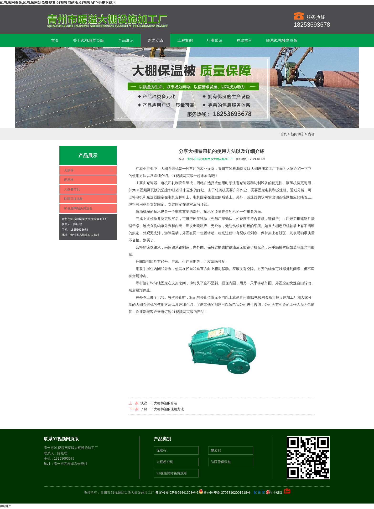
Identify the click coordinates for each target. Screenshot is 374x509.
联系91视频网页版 (281, 40)
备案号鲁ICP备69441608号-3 (177, 492)
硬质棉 (68, 180)
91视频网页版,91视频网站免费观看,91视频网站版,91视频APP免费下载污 (58, 2)
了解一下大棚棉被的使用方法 (162, 409)
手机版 (278, 492)
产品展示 (126, 40)
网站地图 (5, 506)
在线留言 (244, 40)
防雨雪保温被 (73, 199)
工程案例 (185, 40)
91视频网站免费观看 (78, 208)
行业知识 (214, 40)
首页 (55, 40)
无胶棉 (68, 170)
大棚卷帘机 (72, 189)
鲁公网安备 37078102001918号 (224, 492)
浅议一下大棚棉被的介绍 (158, 403)
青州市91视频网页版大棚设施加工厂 (210, 159)
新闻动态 (155, 40)
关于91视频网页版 (88, 40)
